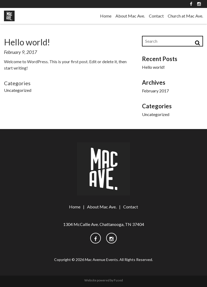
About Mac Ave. (130, 15)
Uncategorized (17, 90)
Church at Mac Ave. (185, 15)
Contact (156, 15)
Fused (118, 280)
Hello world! (153, 67)
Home (105, 15)
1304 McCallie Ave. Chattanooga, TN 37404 (103, 224)
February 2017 (155, 90)
